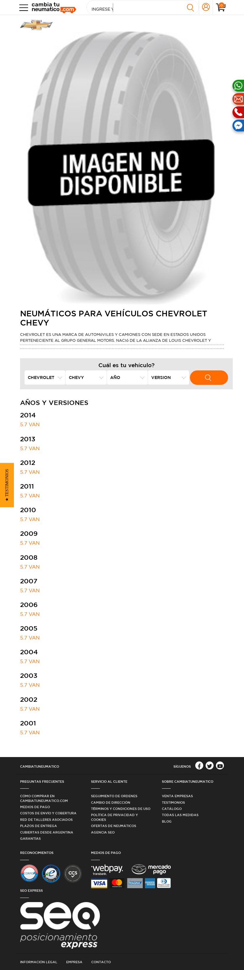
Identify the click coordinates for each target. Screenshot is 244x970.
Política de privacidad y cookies (114, 817)
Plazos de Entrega (38, 826)
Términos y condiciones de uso (120, 808)
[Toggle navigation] (22, 7)
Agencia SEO (103, 832)
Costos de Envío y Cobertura (48, 813)
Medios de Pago (35, 807)
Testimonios (173, 802)
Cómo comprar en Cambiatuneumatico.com (44, 798)
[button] (7, 485)
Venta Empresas (177, 796)
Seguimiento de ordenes (114, 796)
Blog (167, 821)
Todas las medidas (180, 815)
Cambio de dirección (110, 802)
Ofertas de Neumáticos (113, 826)
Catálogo (172, 808)
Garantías (30, 838)
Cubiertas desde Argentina (46, 832)
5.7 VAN (30, 424)
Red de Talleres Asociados (46, 819)
